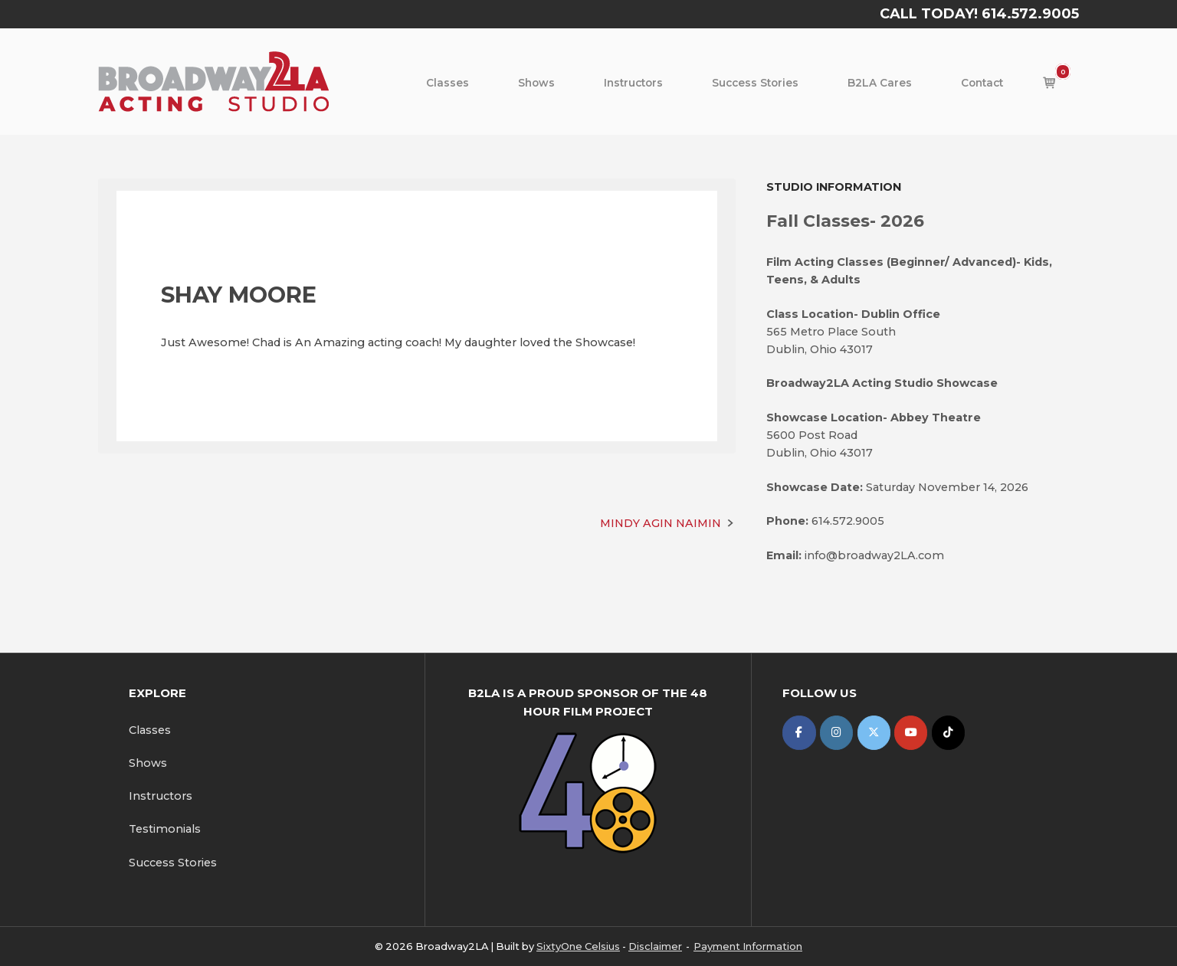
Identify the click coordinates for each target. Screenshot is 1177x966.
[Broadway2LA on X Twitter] (873, 732)
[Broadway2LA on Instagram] (836, 732)
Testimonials (165, 829)
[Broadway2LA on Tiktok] (948, 732)
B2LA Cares (880, 83)
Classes (447, 83)
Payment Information (747, 946)
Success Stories (755, 83)
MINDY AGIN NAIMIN (660, 523)
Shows (536, 83)
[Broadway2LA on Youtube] (910, 732)
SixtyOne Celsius (578, 946)
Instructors (633, 83)
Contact (982, 83)
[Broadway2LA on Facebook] (798, 732)
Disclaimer (655, 946)
